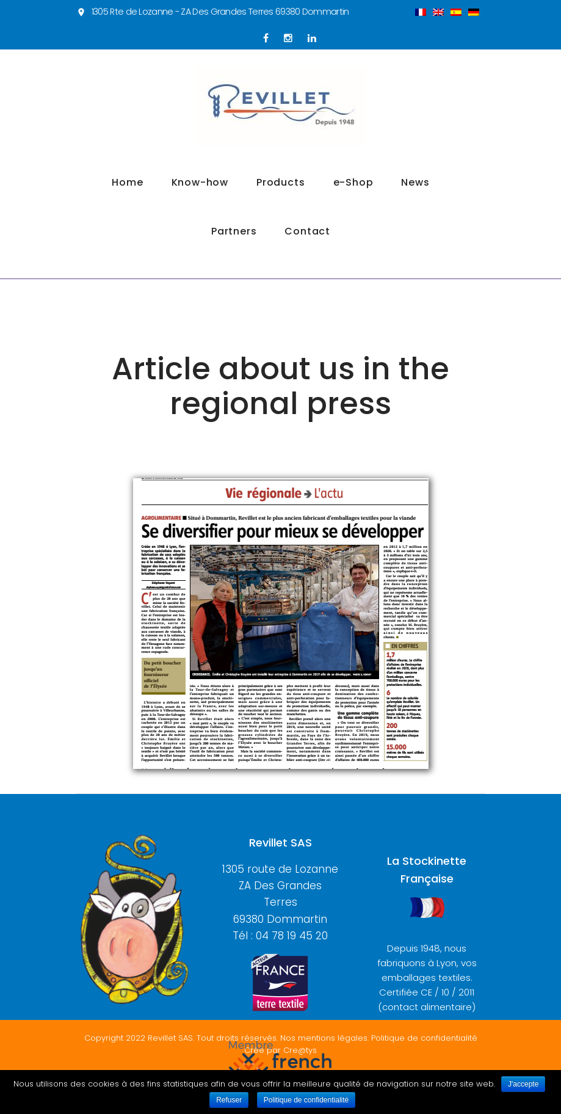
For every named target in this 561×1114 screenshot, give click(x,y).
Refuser (229, 1100)
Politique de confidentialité (306, 1100)
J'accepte (523, 1084)
